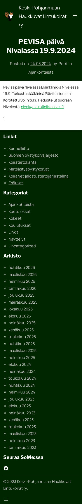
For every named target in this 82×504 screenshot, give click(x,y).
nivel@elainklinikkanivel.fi (42, 106)
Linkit (13, 232)
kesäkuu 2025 (21, 329)
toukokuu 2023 (22, 426)
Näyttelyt (17, 239)
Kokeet (15, 218)
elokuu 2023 (20, 405)
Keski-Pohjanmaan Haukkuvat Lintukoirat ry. (43, 16)
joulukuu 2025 (21, 295)
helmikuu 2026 (22, 281)
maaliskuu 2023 (23, 433)
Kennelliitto (19, 148)
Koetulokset (20, 211)
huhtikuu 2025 (22, 343)
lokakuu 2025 (21, 309)
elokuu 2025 (20, 316)
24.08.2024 (40, 63)
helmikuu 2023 (22, 440)
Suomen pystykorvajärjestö (34, 155)
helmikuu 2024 (22, 392)
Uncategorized (22, 245)
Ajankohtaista (41, 72)
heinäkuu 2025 (22, 322)
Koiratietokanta (23, 162)
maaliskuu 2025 (23, 350)
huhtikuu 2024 (22, 385)
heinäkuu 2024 (22, 371)
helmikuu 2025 (22, 357)
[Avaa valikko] (75, 16)
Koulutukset (20, 225)
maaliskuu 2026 (23, 274)
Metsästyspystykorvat (29, 169)
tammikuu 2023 (22, 447)
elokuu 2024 (20, 364)
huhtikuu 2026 (22, 267)
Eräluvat (16, 182)
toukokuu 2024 (22, 378)
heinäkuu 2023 (22, 412)
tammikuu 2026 (23, 288)
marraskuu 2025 (23, 302)
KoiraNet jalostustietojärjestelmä (38, 176)
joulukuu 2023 (21, 399)
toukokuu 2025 (22, 336)
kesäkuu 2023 (21, 419)
